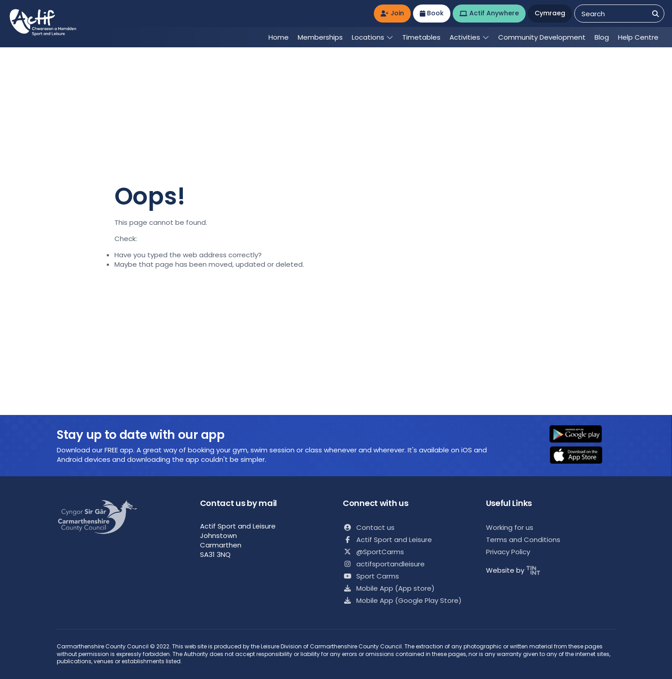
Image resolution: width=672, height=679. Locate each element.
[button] (581, 435)
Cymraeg (550, 13)
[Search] (655, 14)
